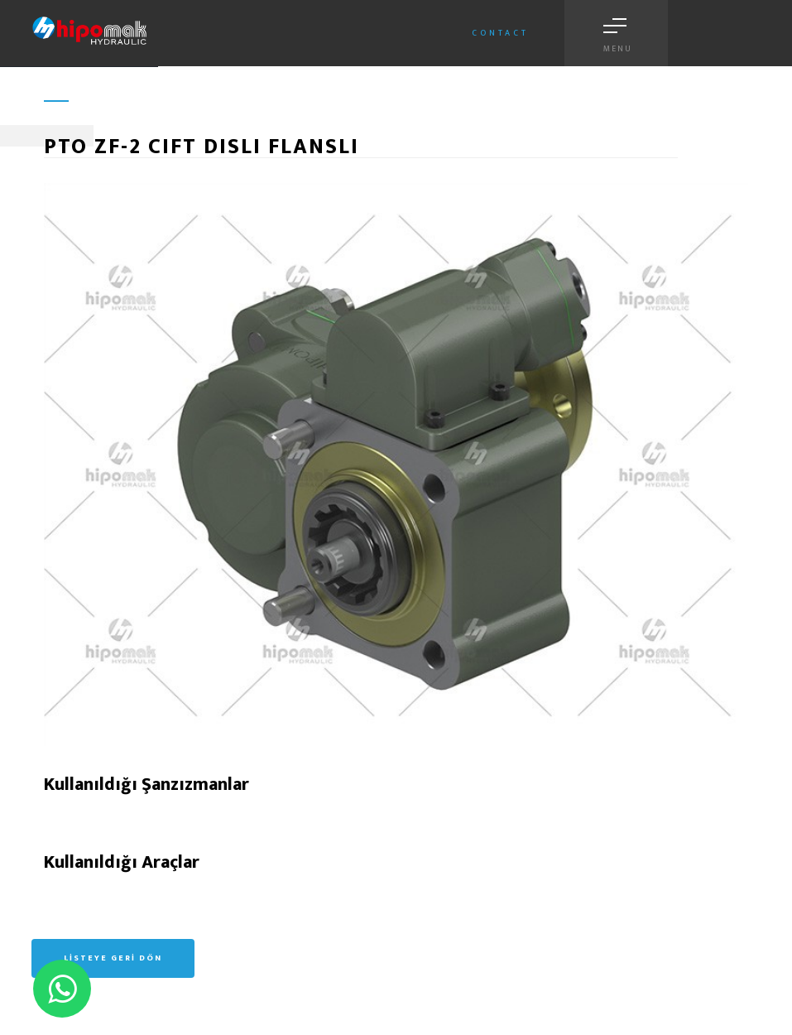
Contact (500, 33)
